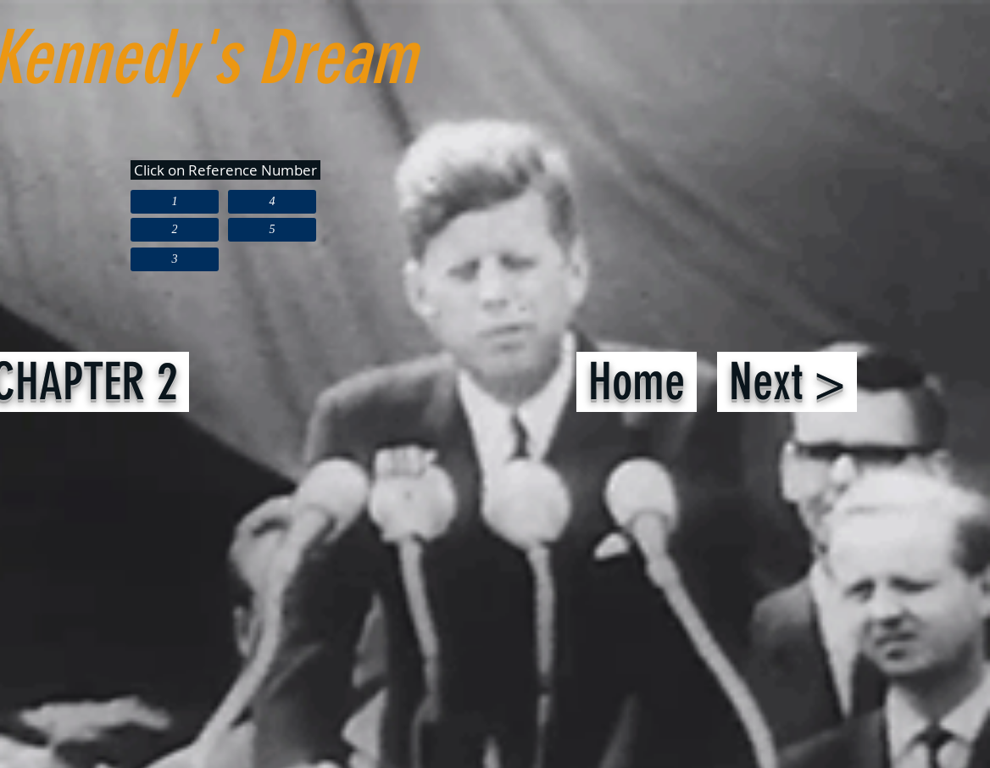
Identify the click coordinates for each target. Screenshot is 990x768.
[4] (272, 202)
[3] (175, 259)
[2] (175, 230)
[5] (272, 230)
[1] (175, 202)
